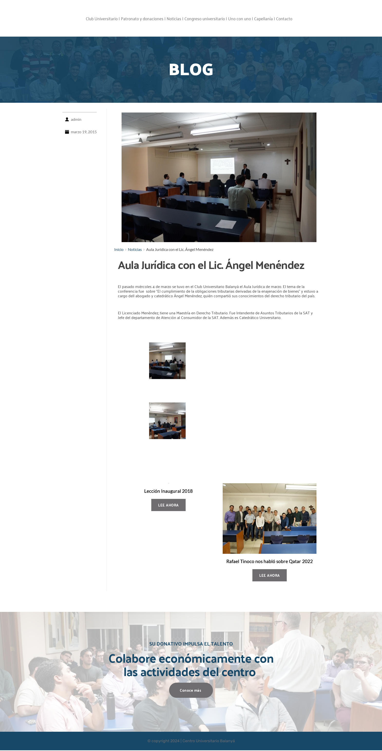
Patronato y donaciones (142, 18)
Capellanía (263, 18)
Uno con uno (239, 18)
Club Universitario (102, 18)
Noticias (174, 18)
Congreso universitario (204, 18)
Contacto (284, 18)
